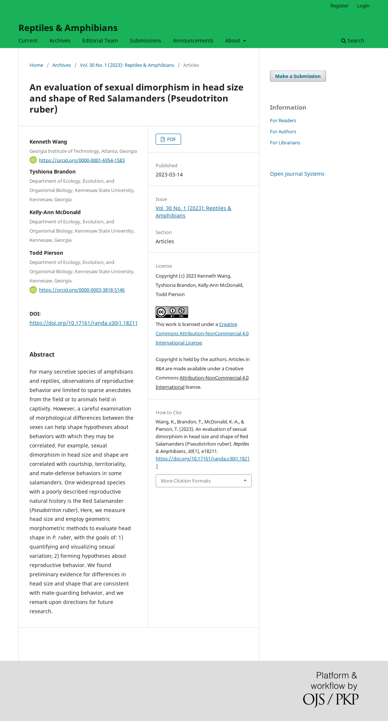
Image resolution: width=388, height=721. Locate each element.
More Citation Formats (186, 480)
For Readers (283, 120)
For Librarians (285, 142)
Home (36, 65)
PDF (171, 139)
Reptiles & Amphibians (68, 27)
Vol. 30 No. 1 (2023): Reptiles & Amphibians (127, 65)
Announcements (193, 40)
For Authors (283, 131)
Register (339, 5)
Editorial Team (100, 40)
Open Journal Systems (297, 173)
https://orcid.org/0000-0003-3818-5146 (82, 289)
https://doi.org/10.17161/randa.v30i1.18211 (84, 322)
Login (363, 5)
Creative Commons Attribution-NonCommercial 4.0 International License (202, 333)
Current (28, 40)
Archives (59, 40)
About (233, 40)
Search (352, 40)
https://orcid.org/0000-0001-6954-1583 (82, 160)
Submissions (145, 40)
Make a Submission (298, 76)
